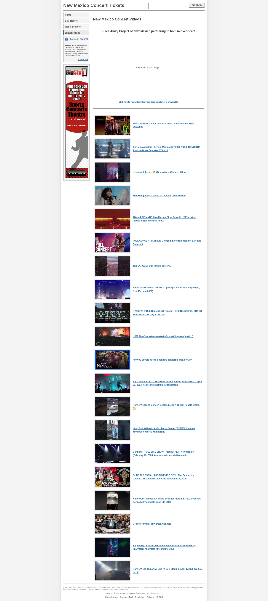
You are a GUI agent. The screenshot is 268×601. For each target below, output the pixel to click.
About (115, 597)
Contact (124, 597)
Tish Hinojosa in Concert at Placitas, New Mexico (159, 195)
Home (68, 15)
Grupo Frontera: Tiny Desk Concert (152, 524)
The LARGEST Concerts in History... (152, 266)
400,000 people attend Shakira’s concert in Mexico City (162, 360)
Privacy (150, 597)
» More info (83, 60)
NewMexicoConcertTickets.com (132, 593)
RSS (161, 597)
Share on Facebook (78, 39)
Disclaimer (140, 597)
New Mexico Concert (138, 588)
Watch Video (72, 32)
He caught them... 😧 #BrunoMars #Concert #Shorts (161, 172)
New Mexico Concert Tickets (93, 5)
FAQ (131, 597)
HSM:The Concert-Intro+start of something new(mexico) (163, 336)
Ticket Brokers (73, 26)
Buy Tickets (71, 21)
